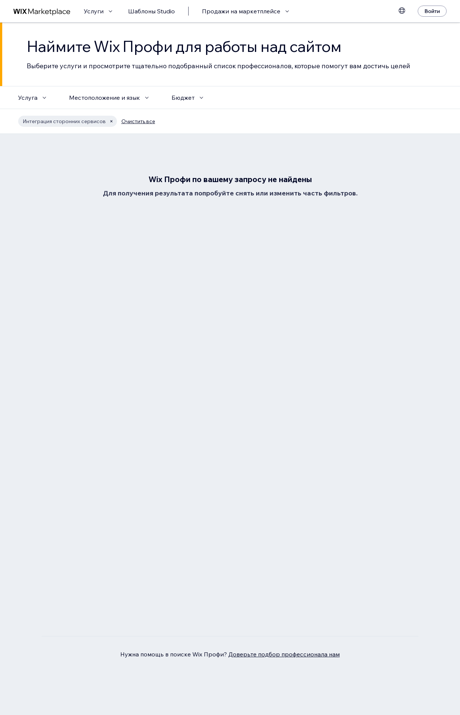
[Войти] (432, 11)
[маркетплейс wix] (42, 11)
